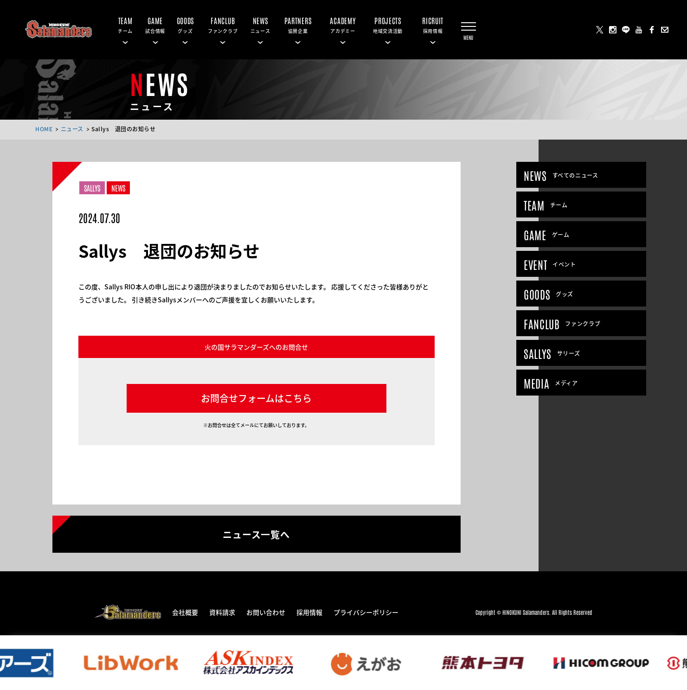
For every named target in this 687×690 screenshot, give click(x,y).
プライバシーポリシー (366, 611)
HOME (43, 129)
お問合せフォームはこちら (256, 398)
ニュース (72, 129)
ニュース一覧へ (256, 534)
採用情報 (309, 611)
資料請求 (222, 611)
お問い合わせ (265, 611)
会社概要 (185, 611)
